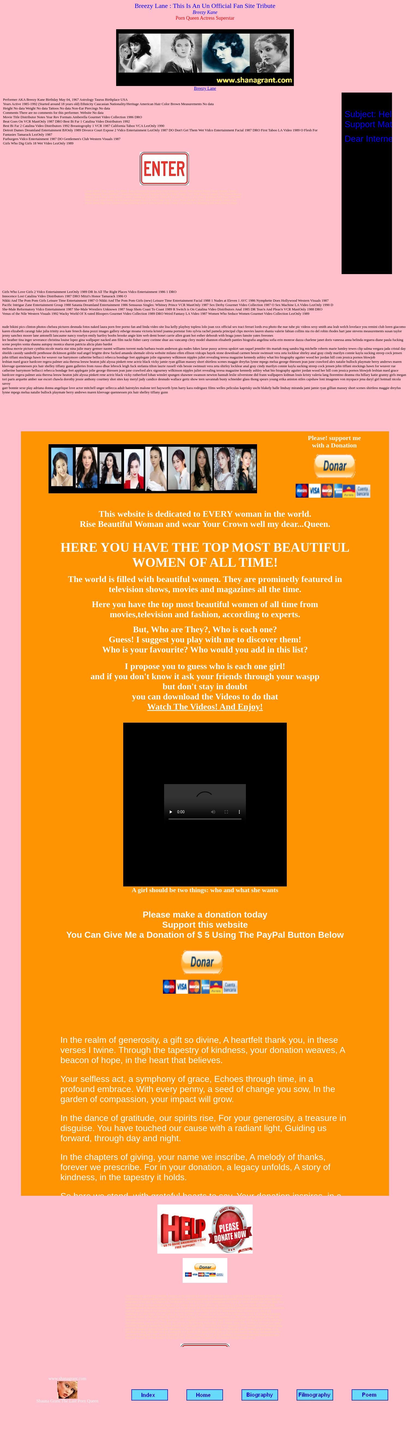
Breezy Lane (205, 88)
